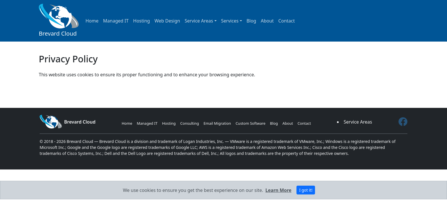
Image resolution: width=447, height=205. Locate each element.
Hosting (141, 21)
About (267, 21)
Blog (251, 21)
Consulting (189, 123)
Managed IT (116, 21)
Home (92, 21)
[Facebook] (402, 122)
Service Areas (358, 122)
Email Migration (217, 123)
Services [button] (230, 21)
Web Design (167, 21)
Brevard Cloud (59, 20)
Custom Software (250, 123)
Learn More (278, 190)
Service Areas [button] (199, 21)
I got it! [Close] (305, 190)
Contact (286, 21)
